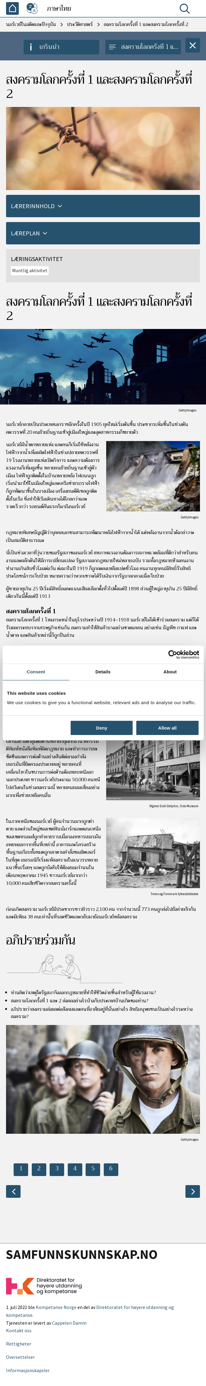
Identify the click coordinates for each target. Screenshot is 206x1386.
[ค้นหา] (186, 10)
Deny (101, 727)
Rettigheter (18, 1344)
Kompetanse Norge (56, 1307)
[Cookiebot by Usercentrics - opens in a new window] (172, 654)
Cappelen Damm (69, 1323)
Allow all (167, 727)
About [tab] (170, 671)
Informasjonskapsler (28, 1370)
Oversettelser (20, 1357)
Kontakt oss (18, 1330)
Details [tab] (103, 671)
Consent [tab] (36, 671)
